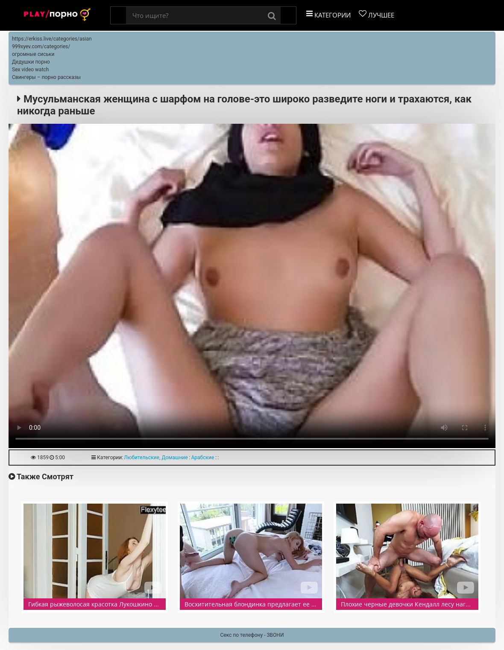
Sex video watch (30, 70)
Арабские (202, 458)
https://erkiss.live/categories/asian (52, 39)
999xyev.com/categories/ (41, 47)
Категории (328, 14)
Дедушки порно (31, 62)
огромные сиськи (33, 54)
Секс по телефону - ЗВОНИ (252, 635)
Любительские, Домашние (156, 458)
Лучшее (376, 14)
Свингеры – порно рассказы (46, 77)
